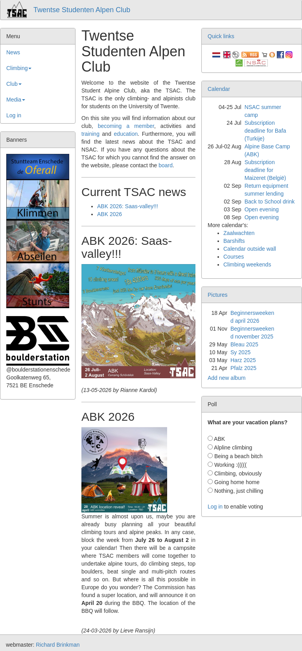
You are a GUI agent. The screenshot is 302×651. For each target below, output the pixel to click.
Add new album (227, 378)
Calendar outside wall (249, 249)
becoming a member (126, 126)
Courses (233, 256)
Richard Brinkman (57, 645)
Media (15, 99)
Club (14, 84)
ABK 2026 (109, 214)
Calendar (219, 89)
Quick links (221, 36)
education (126, 134)
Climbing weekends (247, 264)
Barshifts (234, 241)
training (90, 134)
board (165, 165)
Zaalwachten (238, 233)
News (13, 52)
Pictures (218, 295)
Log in (13, 115)
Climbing (18, 68)
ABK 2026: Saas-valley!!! (127, 206)
